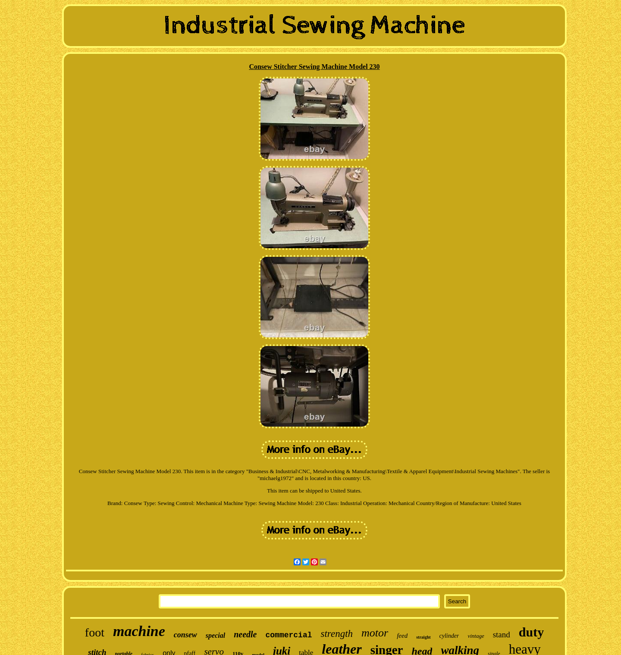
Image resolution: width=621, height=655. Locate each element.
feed (402, 635)
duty (531, 632)
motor (374, 633)
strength (337, 633)
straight (423, 637)
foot (94, 632)
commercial (289, 635)
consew (185, 634)
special (215, 635)
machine (139, 631)
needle (245, 634)
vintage (475, 636)
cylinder (449, 636)
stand (501, 634)
